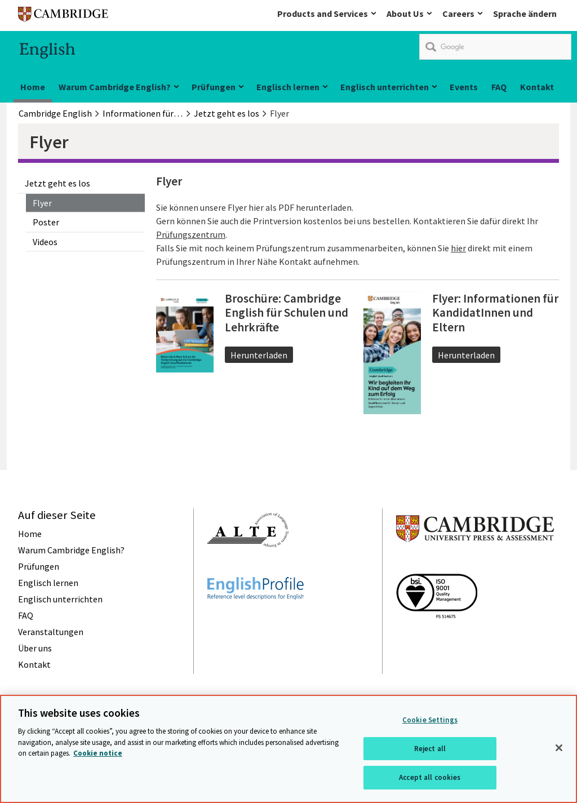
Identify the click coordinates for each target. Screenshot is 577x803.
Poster (46, 222)
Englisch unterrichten (384, 86)
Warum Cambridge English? (115, 86)
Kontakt (537, 86)
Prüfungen (214, 86)
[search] (495, 46)
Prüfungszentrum (190, 234)
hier (458, 248)
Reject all (430, 748)
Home (32, 86)
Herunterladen (258, 355)
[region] (288, 749)
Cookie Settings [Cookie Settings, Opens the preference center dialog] (430, 720)
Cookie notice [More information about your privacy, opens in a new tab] (97, 753)
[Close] (559, 747)
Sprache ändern (525, 13)
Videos (45, 241)
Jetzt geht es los (57, 183)
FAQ (499, 86)
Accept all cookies (429, 777)
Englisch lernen (287, 86)
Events (464, 86)
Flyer (42, 202)
